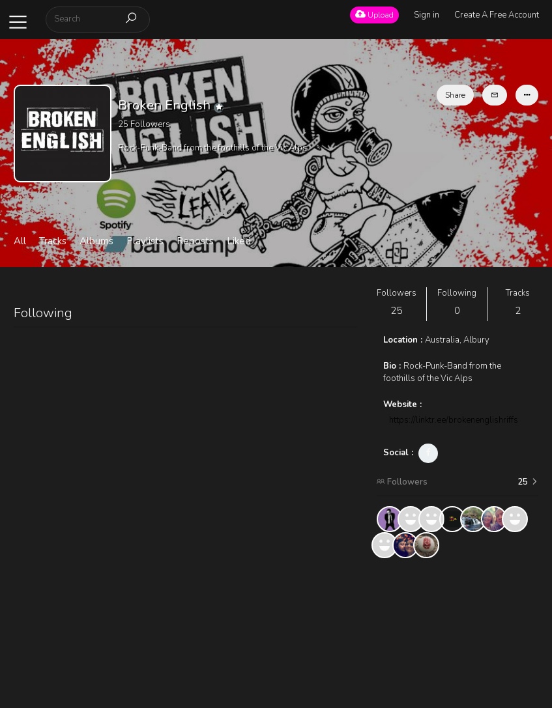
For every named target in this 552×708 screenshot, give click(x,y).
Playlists (145, 241)
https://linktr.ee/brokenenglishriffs (453, 420)
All (20, 241)
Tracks (52, 241)
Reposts (195, 241)
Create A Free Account (496, 15)
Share (455, 95)
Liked (239, 241)
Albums (96, 241)
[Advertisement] (457, 633)
